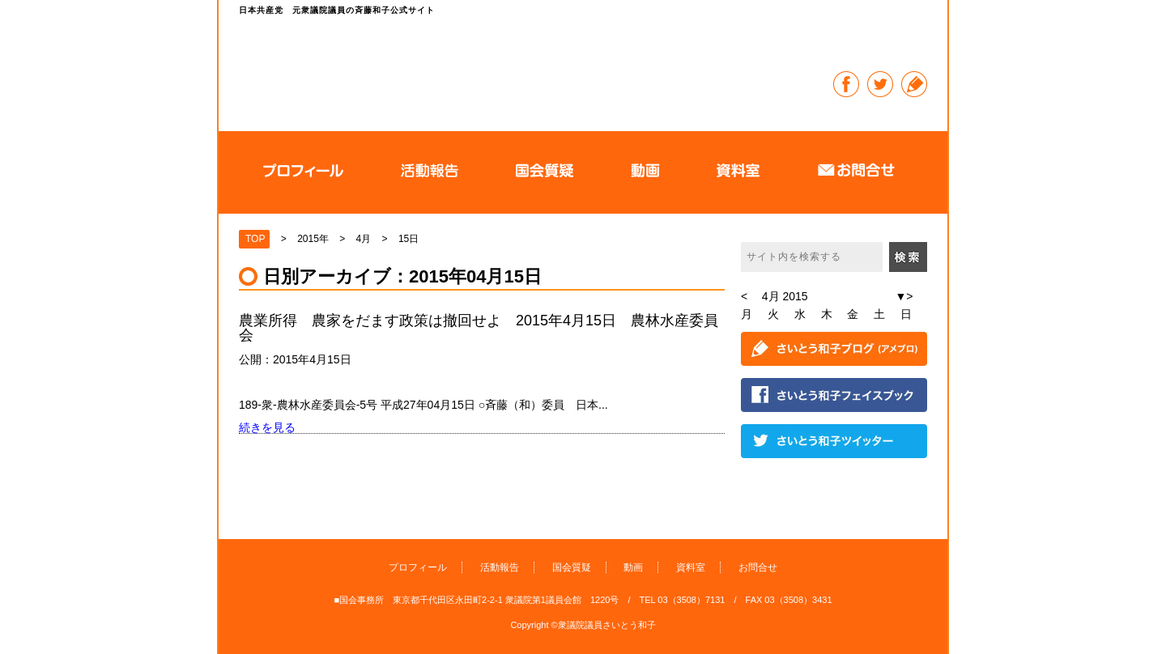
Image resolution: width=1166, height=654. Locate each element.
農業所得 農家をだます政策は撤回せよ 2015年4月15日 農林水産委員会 (478, 327)
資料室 (690, 567)
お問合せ (757, 567)
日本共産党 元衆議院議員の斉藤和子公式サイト (521, 68)
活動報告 (499, 567)
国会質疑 (571, 567)
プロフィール (418, 567)
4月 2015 (785, 296)
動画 (633, 567)
